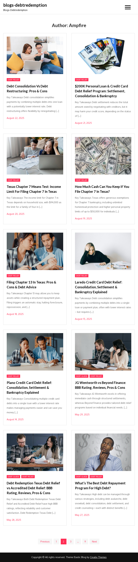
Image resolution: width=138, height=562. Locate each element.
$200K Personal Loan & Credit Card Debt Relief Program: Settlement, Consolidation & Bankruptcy (101, 91)
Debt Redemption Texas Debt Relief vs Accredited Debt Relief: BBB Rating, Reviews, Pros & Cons (33, 488)
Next (94, 541)
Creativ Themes (98, 557)
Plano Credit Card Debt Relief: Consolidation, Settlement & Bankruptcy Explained (29, 387)
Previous (45, 541)
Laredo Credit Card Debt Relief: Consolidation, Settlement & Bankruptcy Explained (98, 287)
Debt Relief (13, 79)
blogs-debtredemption (25, 5)
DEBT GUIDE (81, 376)
